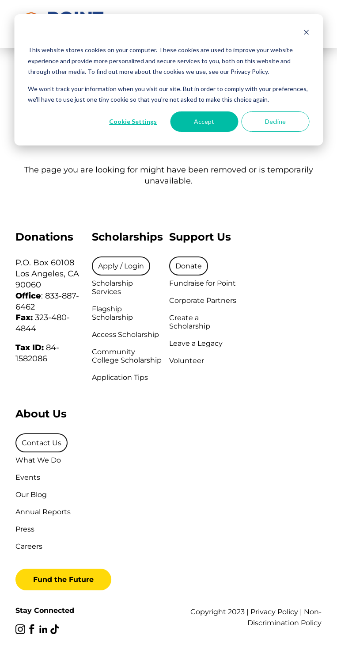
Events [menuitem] (27, 477)
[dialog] (168, 79)
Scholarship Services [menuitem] (112, 287)
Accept (204, 121)
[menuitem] (121, 265)
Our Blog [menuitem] (31, 494)
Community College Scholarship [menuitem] (127, 356)
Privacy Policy (274, 612)
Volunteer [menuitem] (186, 360)
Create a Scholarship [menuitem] (189, 322)
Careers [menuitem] (28, 546)
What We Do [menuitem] (38, 460)
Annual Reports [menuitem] (43, 512)
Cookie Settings (133, 121)
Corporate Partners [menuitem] (202, 300)
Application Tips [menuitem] (120, 377)
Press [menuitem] (24, 529)
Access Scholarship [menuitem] (125, 334)
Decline (275, 121)
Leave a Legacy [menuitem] (196, 343)
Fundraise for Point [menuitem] (202, 283)
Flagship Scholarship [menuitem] (112, 313)
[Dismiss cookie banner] (306, 33)
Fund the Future (63, 579)
